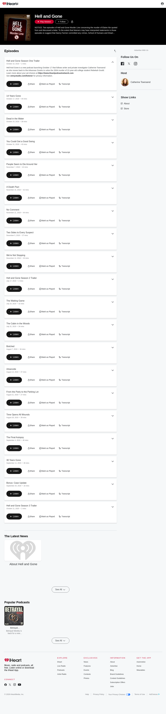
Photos (86, 678)
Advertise (113, 666)
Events (86, 670)
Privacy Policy (98, 694)
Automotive (141, 662)
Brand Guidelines (117, 674)
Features (87, 666)
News (86, 662)
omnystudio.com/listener (21, 76)
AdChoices (154, 694)
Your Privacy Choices (119, 694)
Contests (87, 674)
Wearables (141, 670)
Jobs (112, 686)
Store (125, 108)
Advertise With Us (141, 50)
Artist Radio (61, 674)
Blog (112, 670)
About (125, 103)
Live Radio (61, 666)
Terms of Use (139, 694)
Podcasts (60, 670)
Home (139, 666)
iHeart (59, 662)
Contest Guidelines (117, 678)
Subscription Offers (117, 682)
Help (87, 694)
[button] (72, 21)
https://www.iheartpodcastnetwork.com (56, 73)
